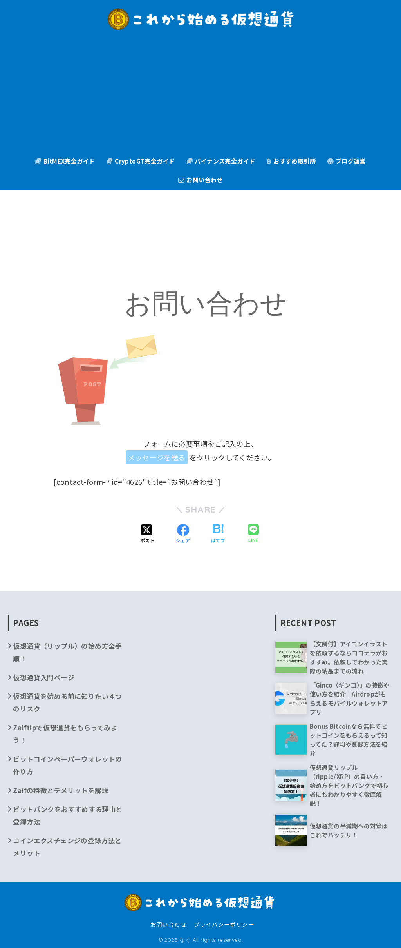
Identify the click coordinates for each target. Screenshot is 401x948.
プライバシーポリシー (224, 924)
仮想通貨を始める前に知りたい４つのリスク (67, 702)
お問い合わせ (200, 180)
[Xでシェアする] (147, 534)
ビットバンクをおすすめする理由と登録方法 (67, 815)
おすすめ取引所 (291, 161)
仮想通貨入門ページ (43, 677)
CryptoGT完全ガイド (141, 161)
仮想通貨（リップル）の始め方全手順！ (67, 652)
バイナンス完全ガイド (221, 161)
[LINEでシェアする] (253, 534)
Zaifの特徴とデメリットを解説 (60, 790)
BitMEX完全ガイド (65, 161)
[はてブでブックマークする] (218, 534)
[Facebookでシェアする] (182, 534)
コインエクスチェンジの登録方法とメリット (67, 846)
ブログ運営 (346, 161)
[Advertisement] (200, 94)
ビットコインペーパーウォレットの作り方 (67, 765)
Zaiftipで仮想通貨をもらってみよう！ (65, 733)
